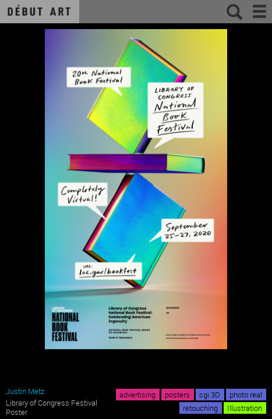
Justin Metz (25, 391)
